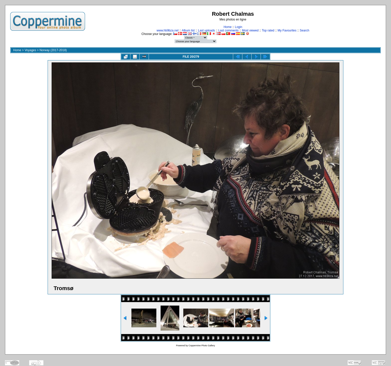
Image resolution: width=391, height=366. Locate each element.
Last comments (228, 30)
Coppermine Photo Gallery (202, 345)
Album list (188, 30)
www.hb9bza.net (168, 30)
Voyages (30, 50)
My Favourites (287, 30)
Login (238, 27)
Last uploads (206, 30)
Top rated (268, 30)
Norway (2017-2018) (53, 50)
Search (304, 30)
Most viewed (250, 30)
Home (228, 27)
